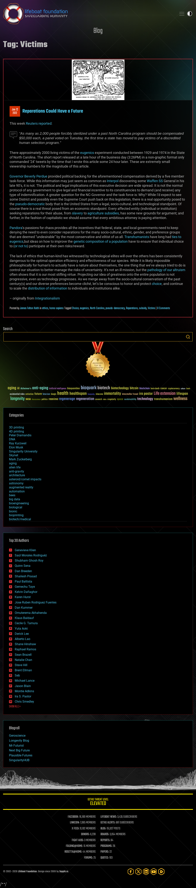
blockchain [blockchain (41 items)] (144, 388)
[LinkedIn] (146, 871)
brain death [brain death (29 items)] (155, 389)
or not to (21, 246)
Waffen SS (155, 181)
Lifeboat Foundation (27, 871)
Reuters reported (38, 123)
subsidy (143, 308)
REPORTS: (105, 840)
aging (13, 463)
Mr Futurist (16, 745)
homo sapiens (56, 308)
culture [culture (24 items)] (183, 389)
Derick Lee (22, 634)
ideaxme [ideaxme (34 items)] (99, 394)
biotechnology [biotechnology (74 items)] (120, 388)
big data (14, 499)
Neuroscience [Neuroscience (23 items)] (36, 400)
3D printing (16, 427)
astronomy (16, 483)
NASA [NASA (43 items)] (28, 399)
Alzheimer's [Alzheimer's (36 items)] (25, 388)
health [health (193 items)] (63, 393)
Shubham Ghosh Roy (29, 560)
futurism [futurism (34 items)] (46, 394)
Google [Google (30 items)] (53, 394)
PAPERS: (104, 851)
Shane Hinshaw (25, 644)
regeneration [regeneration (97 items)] (85, 399)
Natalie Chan (23, 660)
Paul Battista (23, 581)
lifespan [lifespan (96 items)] (182, 394)
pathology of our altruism (166, 270)
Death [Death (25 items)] (188, 389)
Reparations (132, 308)
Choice (75, 308)
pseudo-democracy (115, 308)
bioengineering (19, 503)
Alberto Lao (22, 639)
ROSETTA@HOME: (73, 851)
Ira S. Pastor (23, 696)
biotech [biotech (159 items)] (103, 388)
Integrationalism (47, 298)
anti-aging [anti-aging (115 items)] (40, 388)
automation (17, 491)
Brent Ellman (23, 670)
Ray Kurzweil (17, 443)
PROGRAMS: (106, 846)
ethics (45, 308)
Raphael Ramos (25, 649)
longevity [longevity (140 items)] (17, 398)
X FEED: (75, 828)
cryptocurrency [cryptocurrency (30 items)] (174, 389)
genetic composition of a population (101, 241)
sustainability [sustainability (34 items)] (130, 399)
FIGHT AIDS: (78, 840)
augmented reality (21, 487)
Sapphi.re (63, 871)
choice (157, 284)
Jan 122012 (15, 111)
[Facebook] (131, 871)
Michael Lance (24, 680)
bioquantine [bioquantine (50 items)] (73, 388)
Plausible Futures (20, 755)
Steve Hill (21, 665)
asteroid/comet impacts (25, 479)
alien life (14, 467)
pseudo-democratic (30, 204)
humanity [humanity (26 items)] (91, 394)
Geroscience (17, 735)
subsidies (112, 213)
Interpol (112, 181)
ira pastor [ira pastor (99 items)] (146, 394)
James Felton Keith (29, 308)
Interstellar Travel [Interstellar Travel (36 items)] (130, 394)
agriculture (95, 213)
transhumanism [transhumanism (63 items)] (163, 399)
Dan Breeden (23, 571)
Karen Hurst (23, 597)
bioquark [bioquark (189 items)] (88, 388)
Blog (98, 31)
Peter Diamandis (20, 435)
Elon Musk (16, 447)
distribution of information (47, 288)
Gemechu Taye (25, 586)
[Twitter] (138, 871)
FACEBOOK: (73, 816)
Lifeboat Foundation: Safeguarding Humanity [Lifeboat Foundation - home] (88, 13)
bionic (13, 511)
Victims (151, 308)
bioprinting (16, 515)
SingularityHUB (19, 760)
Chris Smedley (24, 701)
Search (188, 336)
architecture (17, 475)
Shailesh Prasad (26, 576)
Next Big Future (19, 750)
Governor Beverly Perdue (28, 176)
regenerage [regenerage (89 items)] (67, 399)
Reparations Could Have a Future (52, 111)
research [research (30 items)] (98, 399)
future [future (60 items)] (38, 394)
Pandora (16, 228)
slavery (77, 213)
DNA (12, 439)
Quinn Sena (22, 566)
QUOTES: (104, 857)
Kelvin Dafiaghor (26, 592)
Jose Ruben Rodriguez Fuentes (35, 602)
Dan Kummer (24, 607)
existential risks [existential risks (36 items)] (17, 394)
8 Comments (163, 308)
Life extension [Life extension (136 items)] (165, 393)
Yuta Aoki (21, 628)
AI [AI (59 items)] (18, 388)
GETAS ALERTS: (107, 822)
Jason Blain (23, 686)
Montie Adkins (24, 691)
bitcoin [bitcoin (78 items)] (134, 388)
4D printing (16, 431)
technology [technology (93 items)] (145, 399)
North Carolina (97, 308)
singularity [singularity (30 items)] (111, 399)
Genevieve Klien (25, 550)
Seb (17, 675)
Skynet (13, 455)
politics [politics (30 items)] (45, 399)
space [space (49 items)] (120, 399)
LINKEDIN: (74, 822)
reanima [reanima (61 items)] (53, 399)
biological (15, 507)
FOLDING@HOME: (74, 846)
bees (12, 495)
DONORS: (85, 834)
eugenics (87, 153)
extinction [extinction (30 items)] (29, 394)
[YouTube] (154, 871)
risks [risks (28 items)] (104, 399)
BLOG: (103, 828)
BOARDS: (104, 834)
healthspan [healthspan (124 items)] (78, 393)
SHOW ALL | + (15, 706)
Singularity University (23, 451)
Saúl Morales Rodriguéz (31, 555)
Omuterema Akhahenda (31, 613)
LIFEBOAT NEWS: (108, 816)
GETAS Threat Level (98, 802)
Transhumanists (136, 237)
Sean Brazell (23, 654)
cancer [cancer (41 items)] (163, 388)
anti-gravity (16, 471)
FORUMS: (88, 857)
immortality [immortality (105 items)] (112, 393)
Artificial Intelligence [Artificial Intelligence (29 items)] (57, 389)
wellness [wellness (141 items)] (180, 398)
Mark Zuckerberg (20, 459)
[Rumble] (161, 871)
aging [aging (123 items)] (12, 388)
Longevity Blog (19, 740)
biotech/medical (20, 519)
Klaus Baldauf (24, 618)
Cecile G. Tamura (26, 623)
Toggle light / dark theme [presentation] (189, 13)
